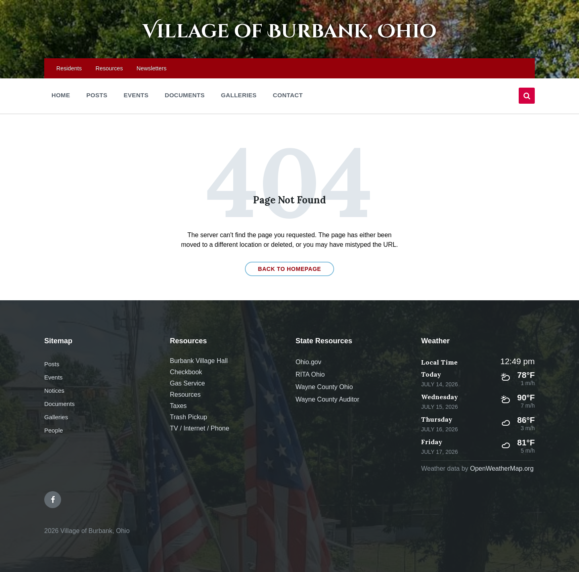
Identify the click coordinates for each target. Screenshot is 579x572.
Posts (51, 364)
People (53, 430)
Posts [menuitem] (96, 95)
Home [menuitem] (60, 95)
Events (53, 377)
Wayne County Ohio (324, 387)
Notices (54, 390)
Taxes (178, 406)
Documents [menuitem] (185, 95)
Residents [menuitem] (69, 68)
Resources (185, 395)
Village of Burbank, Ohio (289, 31)
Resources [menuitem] (109, 68)
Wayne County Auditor (327, 399)
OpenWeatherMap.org (502, 468)
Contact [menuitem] (288, 95)
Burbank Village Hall (199, 361)
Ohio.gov (308, 362)
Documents (59, 404)
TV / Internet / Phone (199, 428)
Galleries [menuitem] (239, 95)
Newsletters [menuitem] (152, 68)
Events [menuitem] (135, 95)
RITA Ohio (310, 374)
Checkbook (186, 372)
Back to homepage (289, 269)
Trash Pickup (188, 417)
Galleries (56, 417)
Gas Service (187, 383)
